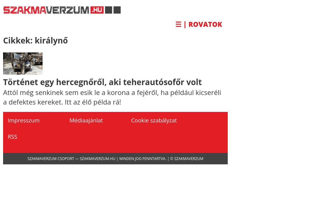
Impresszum (24, 120)
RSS (12, 136)
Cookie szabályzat (154, 120)
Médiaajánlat (86, 120)
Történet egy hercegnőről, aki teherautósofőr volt (102, 82)
